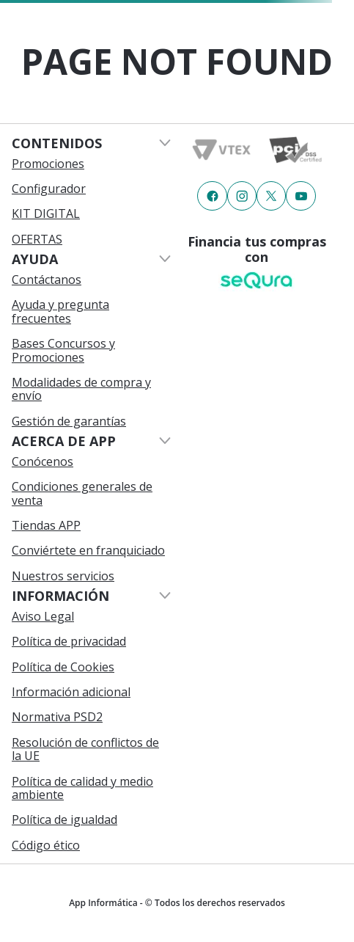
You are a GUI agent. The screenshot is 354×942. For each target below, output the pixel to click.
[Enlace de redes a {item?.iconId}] (211, 196)
